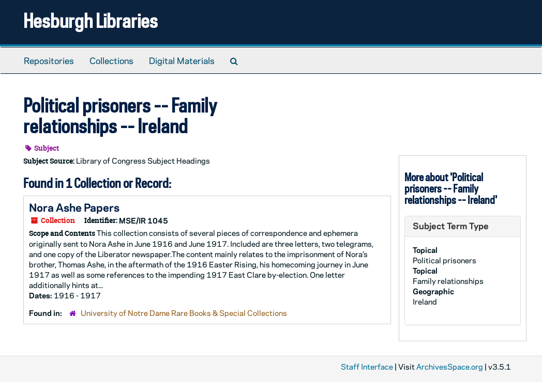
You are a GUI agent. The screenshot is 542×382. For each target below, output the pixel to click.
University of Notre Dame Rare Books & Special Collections (184, 313)
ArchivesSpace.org (449, 366)
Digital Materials (182, 60)
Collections (111, 60)
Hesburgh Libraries (90, 20)
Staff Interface (367, 366)
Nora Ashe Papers (74, 207)
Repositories (49, 60)
